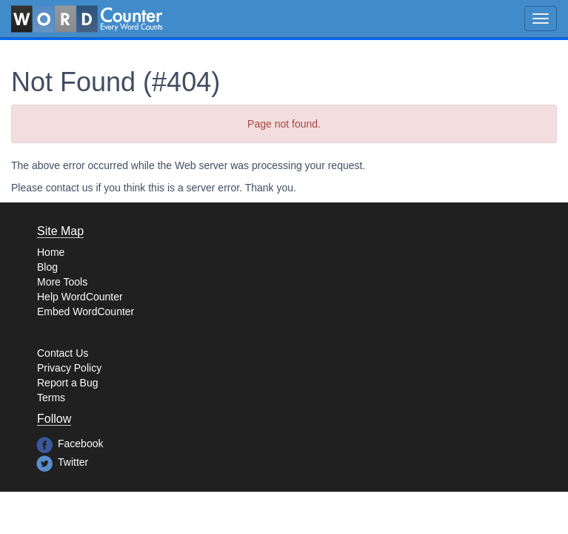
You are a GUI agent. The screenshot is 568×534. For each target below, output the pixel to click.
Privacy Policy (69, 368)
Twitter (73, 462)
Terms (51, 397)
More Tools (62, 282)
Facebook (80, 443)
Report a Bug (67, 383)
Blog (47, 267)
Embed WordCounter (85, 311)
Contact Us (62, 353)
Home (50, 252)
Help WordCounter (80, 297)
